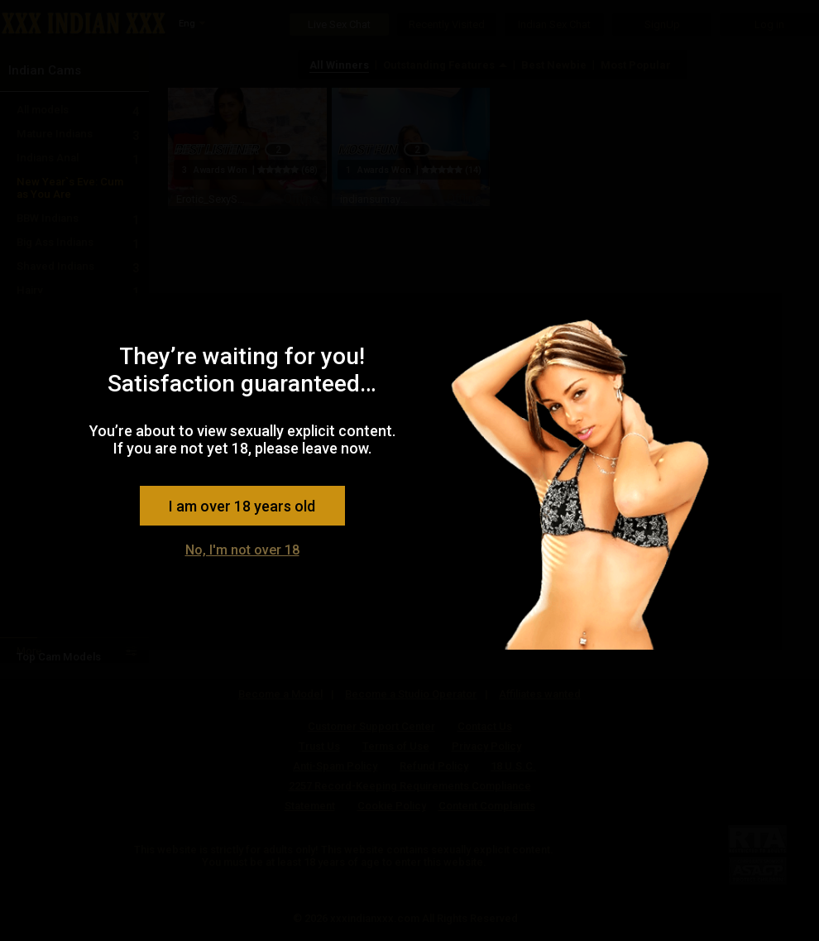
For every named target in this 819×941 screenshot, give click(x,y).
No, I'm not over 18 (242, 550)
